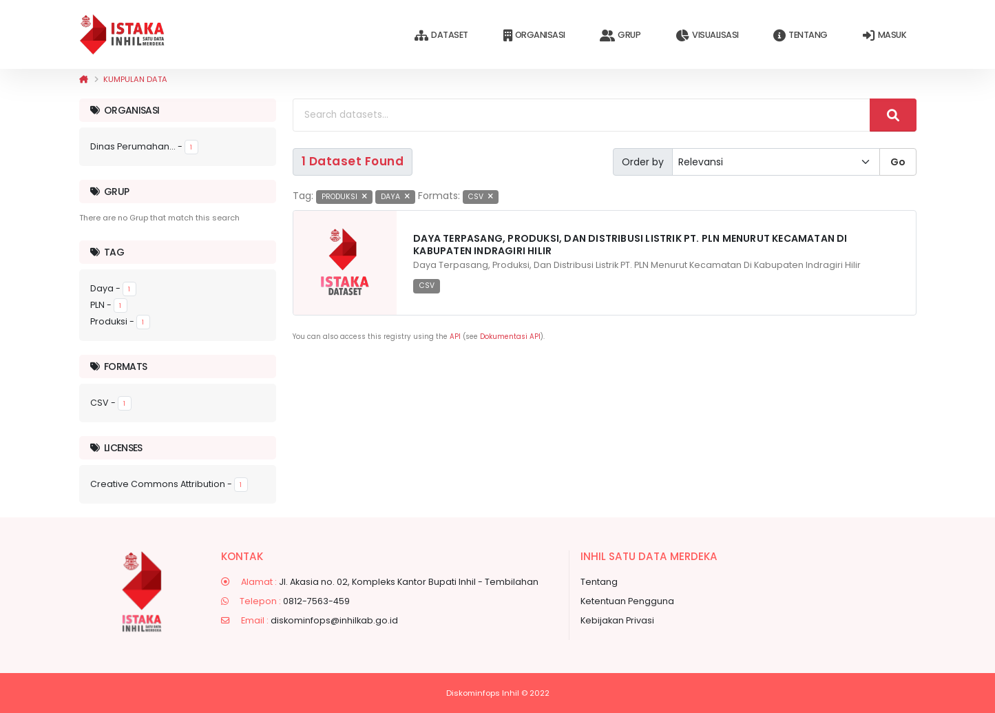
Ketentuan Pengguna (627, 601)
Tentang (800, 35)
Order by (643, 162)
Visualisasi (706, 35)
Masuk (884, 35)
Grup (620, 35)
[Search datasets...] (581, 115)
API (455, 336)
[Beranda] (83, 79)
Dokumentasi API (510, 336)
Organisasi (534, 35)
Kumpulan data (135, 79)
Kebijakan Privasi (617, 620)
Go (897, 162)
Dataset (441, 35)
